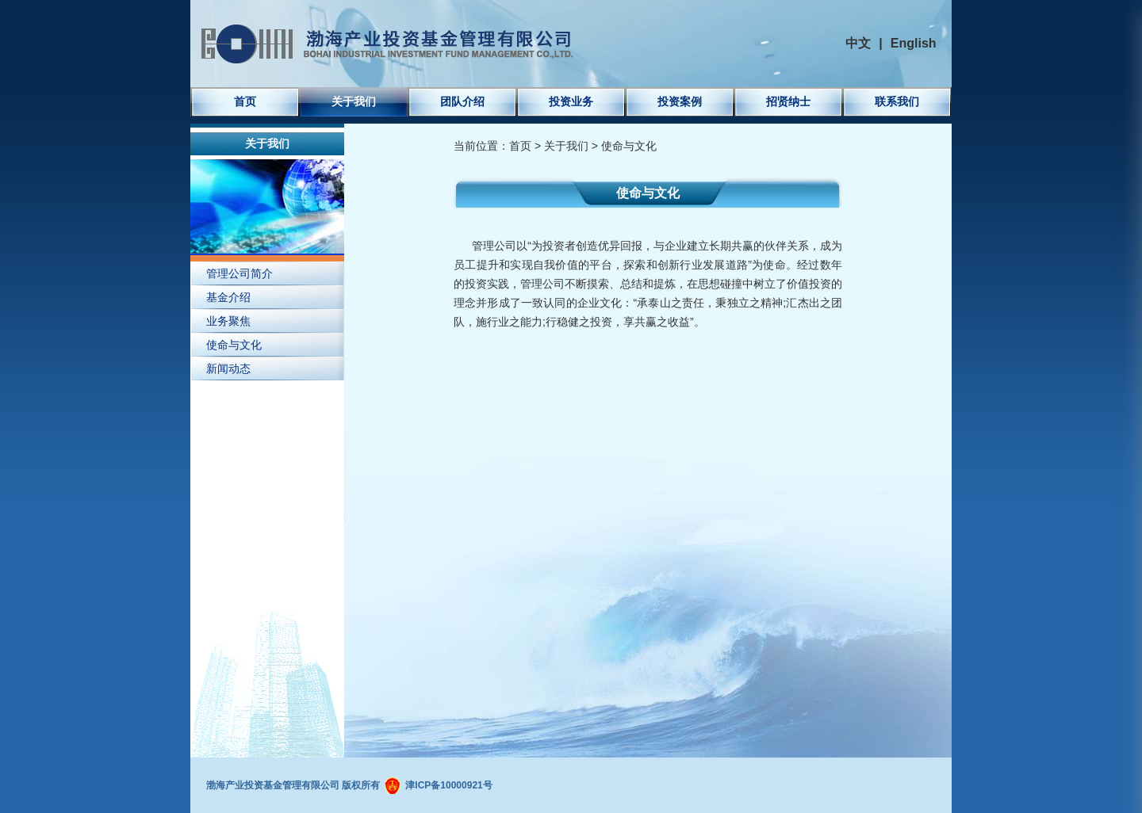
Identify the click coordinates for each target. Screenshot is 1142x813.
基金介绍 (228, 297)
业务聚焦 (228, 321)
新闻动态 (228, 368)
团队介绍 (462, 101)
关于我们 (353, 101)
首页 (245, 101)
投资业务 (571, 101)
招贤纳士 (788, 101)
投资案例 (679, 101)
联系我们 (897, 101)
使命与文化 (234, 344)
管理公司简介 (239, 273)
